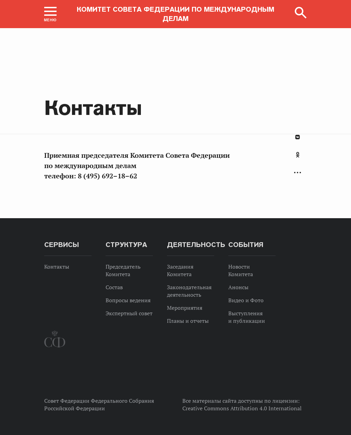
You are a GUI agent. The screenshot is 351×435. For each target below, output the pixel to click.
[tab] (297, 158)
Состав (114, 287)
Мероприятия (184, 307)
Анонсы (238, 287)
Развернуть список (297, 172)
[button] (50, 14)
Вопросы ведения (128, 300)
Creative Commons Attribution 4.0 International (242, 408)
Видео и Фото (246, 300)
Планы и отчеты (188, 320)
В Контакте (297, 137)
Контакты (56, 266)
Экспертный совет (129, 313)
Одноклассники (298, 154)
